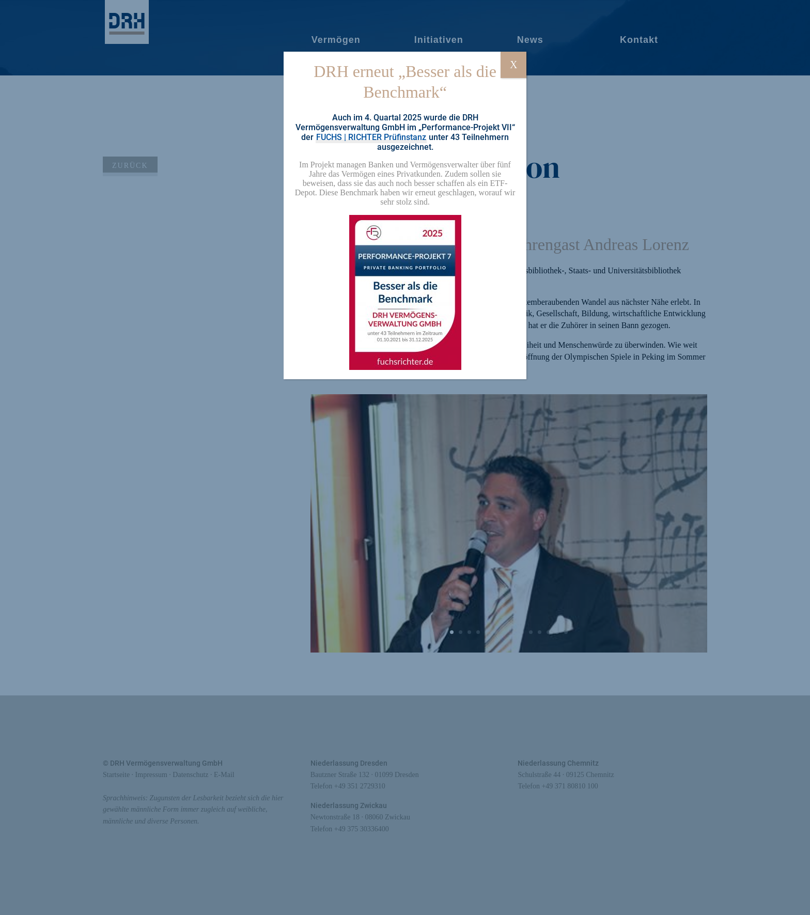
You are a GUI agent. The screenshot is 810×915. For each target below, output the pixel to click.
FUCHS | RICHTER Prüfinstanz (371, 137)
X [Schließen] (513, 64)
